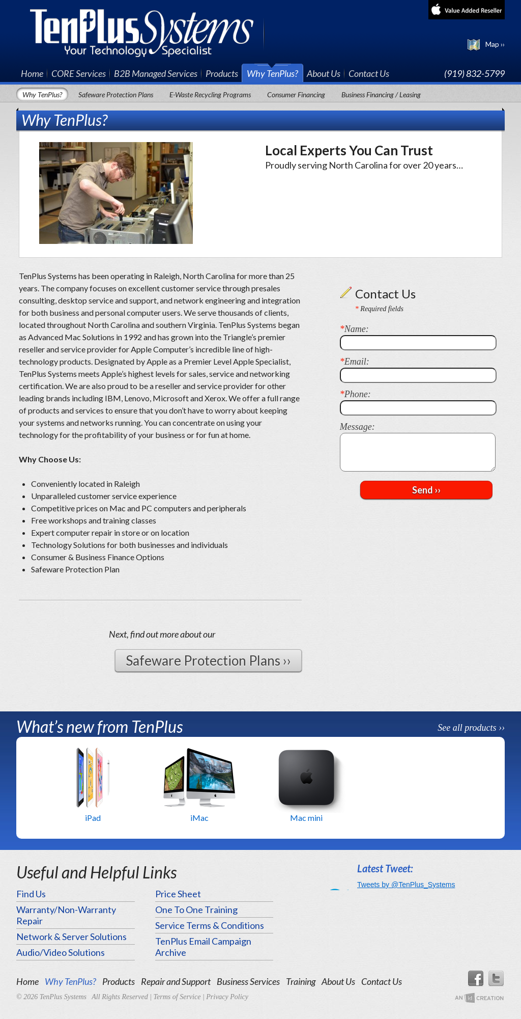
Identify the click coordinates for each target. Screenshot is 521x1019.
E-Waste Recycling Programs (210, 94)
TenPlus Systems (147, 32)
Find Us (31, 893)
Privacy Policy (227, 997)
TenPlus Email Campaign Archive (203, 946)
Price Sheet (178, 893)
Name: (354, 329)
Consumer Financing (296, 94)
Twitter (496, 979)
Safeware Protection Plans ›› (208, 660)
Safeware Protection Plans (115, 94)
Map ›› (495, 44)
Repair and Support (176, 981)
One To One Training (196, 909)
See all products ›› (471, 728)
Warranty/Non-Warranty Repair (66, 915)
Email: (354, 361)
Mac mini (306, 817)
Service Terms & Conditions (209, 925)
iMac (199, 817)
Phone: (355, 394)
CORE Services (78, 73)
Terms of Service (177, 997)
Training (300, 981)
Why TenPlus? (272, 73)
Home (32, 73)
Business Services (248, 981)
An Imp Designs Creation (479, 998)
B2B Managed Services (155, 73)
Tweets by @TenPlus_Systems (406, 884)
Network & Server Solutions (71, 936)
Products (222, 73)
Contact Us (369, 73)
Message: (357, 427)
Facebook (475, 979)
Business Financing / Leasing (381, 94)
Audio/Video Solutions (60, 952)
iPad (93, 817)
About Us (323, 73)
